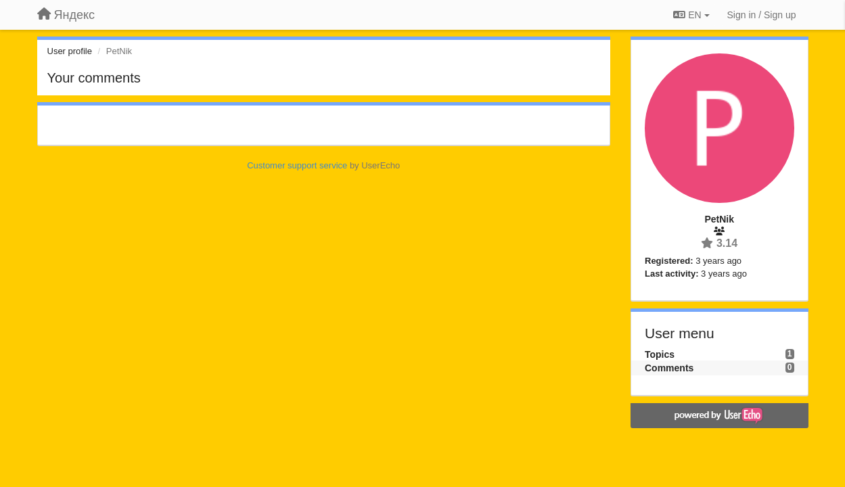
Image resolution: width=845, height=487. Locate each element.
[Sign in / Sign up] (762, 14)
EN (691, 14)
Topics (660, 354)
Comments (669, 368)
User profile (69, 51)
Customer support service (297, 165)
